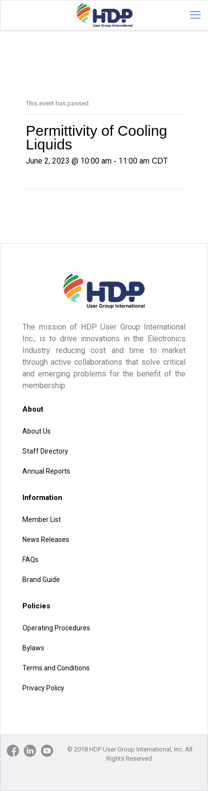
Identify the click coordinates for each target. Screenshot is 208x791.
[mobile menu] (195, 15)
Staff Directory (45, 451)
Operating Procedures (56, 628)
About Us (36, 431)
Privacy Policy (43, 688)
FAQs (30, 559)
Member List (41, 519)
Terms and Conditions (56, 668)
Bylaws (33, 648)
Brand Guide (41, 579)
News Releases (45, 539)
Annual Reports (46, 471)
